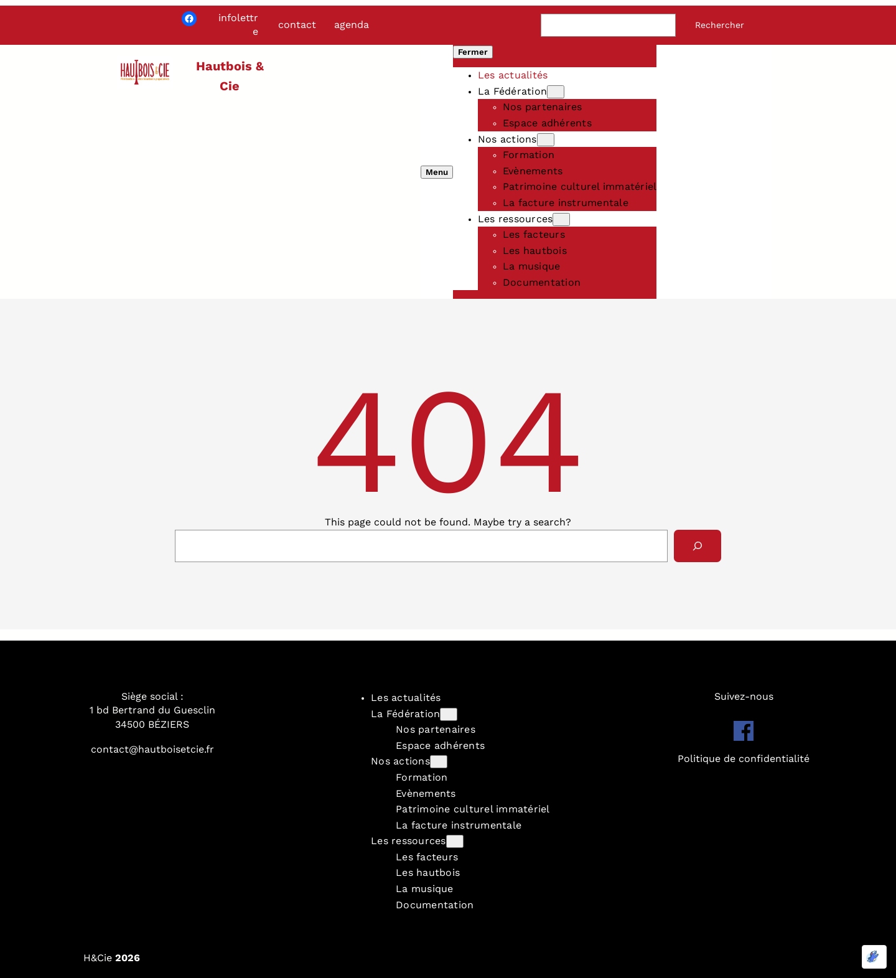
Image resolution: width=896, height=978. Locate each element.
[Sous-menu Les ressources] (561, 219)
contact (297, 25)
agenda (351, 25)
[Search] (697, 546)
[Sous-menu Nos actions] (545, 139)
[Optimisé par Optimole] (874, 957)
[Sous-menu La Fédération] (555, 91)
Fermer (473, 52)
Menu (437, 172)
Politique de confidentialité (744, 758)
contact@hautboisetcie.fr (152, 749)
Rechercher (719, 25)
